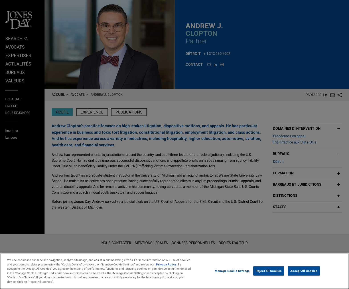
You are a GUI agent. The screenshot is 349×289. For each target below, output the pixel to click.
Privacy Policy (166, 269)
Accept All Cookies (303, 275)
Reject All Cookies (269, 275)
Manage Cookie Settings (232, 275)
